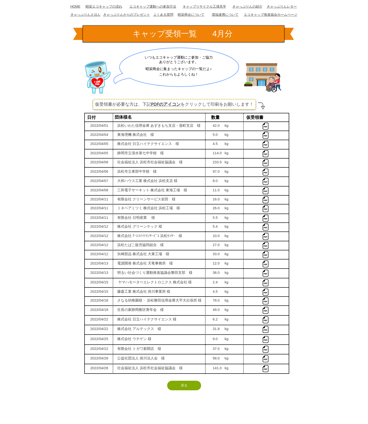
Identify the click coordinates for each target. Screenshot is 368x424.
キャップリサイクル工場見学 (204, 6)
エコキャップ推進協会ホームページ (270, 15)
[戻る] (184, 385)
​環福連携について (225, 15)
